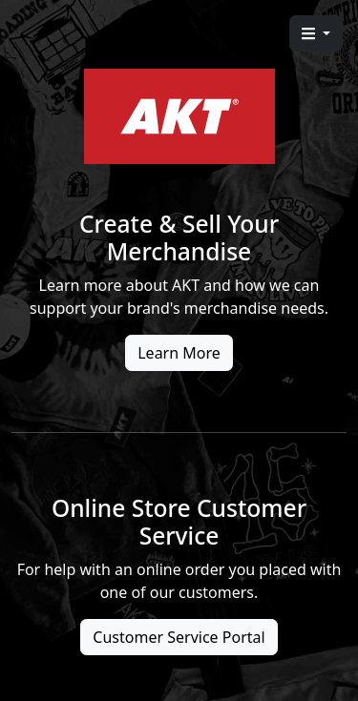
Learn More (179, 352)
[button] (316, 33)
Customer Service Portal (178, 637)
